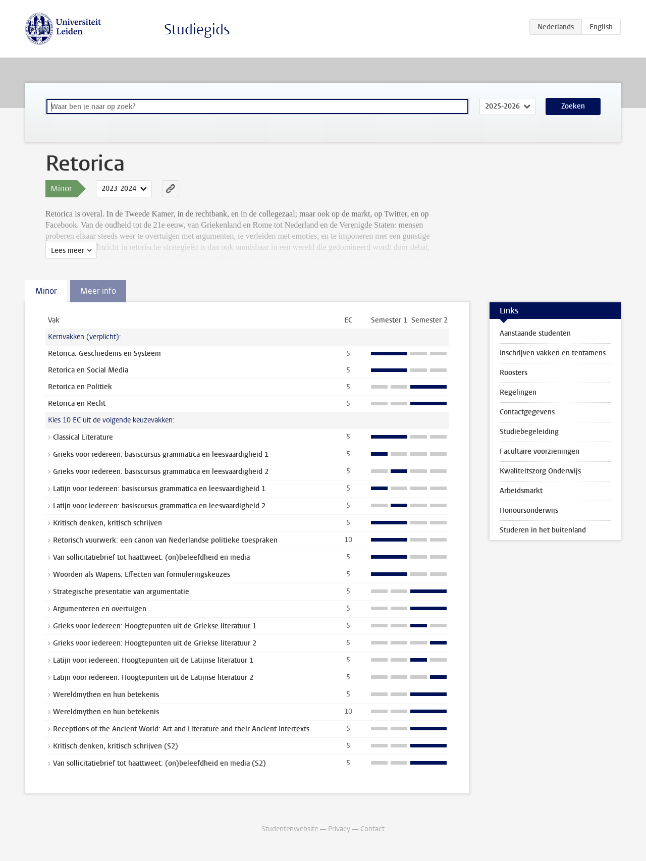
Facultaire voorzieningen (539, 451)
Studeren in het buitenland (543, 530)
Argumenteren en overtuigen (99, 609)
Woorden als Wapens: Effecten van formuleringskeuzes (141, 574)
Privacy (339, 829)
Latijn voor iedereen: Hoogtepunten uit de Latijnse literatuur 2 (153, 677)
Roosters (513, 373)
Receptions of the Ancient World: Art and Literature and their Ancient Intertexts (181, 729)
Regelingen (518, 392)
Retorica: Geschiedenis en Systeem (104, 353)
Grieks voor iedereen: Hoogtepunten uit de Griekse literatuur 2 (154, 643)
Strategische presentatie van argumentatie (121, 592)
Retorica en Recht (76, 403)
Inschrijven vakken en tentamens (553, 353)
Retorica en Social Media (88, 370)
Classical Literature (83, 437)
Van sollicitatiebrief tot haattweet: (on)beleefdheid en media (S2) (159, 763)
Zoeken (573, 106)
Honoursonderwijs (529, 510)
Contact (372, 829)
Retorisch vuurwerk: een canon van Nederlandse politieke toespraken (165, 540)
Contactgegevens (527, 412)
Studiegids (197, 29)
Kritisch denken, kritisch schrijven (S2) (115, 746)
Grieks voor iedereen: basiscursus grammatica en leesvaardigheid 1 (160, 454)
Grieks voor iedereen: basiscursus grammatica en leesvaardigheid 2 (160, 471)
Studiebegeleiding (529, 432)
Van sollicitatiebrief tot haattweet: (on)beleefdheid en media (151, 557)
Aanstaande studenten (535, 333)
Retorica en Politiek (80, 387)
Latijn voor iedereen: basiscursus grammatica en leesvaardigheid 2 (159, 506)
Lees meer (67, 250)
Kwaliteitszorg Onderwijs (540, 471)
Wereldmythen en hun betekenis (106, 694)
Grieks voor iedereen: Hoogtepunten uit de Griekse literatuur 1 (154, 626)
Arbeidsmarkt (521, 491)
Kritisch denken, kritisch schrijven (107, 523)
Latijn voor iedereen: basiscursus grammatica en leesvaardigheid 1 (159, 489)
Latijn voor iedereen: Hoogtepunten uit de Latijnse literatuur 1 (153, 660)
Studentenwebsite (289, 829)
